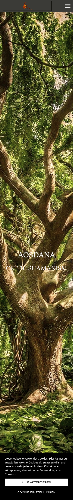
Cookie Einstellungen (36, 492)
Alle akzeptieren (36, 482)
